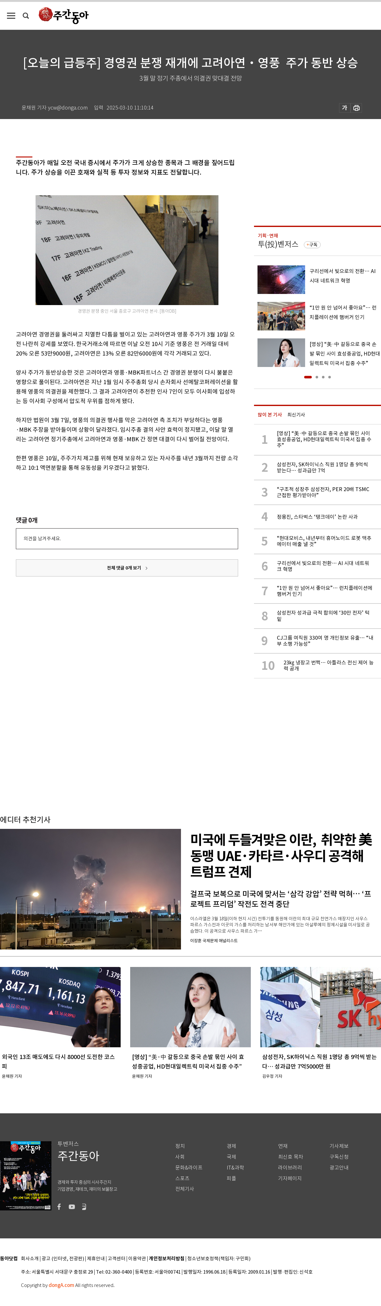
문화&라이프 (189, 1168)
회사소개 (30, 1259)
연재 (283, 1146)
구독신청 (339, 1157)
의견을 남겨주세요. (42, 539)
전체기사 (184, 1189)
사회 (180, 1157)
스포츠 (182, 1179)
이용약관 (137, 1259)
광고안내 (339, 1168)
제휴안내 (96, 1259)
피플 (231, 1179)
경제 (231, 1146)
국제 (231, 1157)
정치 (180, 1146)
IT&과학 (235, 1168)
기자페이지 (290, 1179)
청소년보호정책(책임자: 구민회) (219, 1259)
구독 (313, 245)
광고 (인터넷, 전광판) (63, 1259)
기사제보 (339, 1146)
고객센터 (116, 1259)
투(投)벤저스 (278, 244)
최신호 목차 (290, 1157)
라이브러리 (290, 1168)
